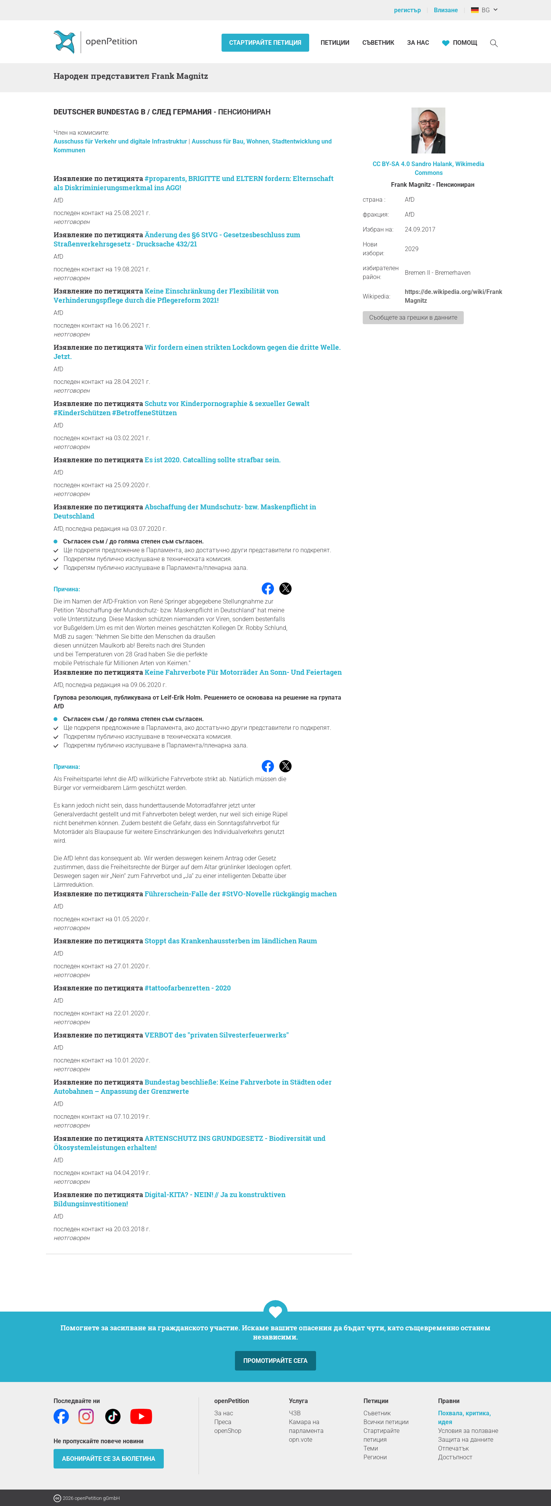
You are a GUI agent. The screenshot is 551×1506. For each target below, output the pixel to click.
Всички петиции (386, 1422)
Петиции (336, 42)
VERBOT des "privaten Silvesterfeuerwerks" (217, 1034)
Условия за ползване (468, 1430)
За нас (418, 42)
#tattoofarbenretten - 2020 (188, 987)
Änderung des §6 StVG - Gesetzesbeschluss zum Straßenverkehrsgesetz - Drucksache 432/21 (177, 239)
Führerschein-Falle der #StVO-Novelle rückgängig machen (241, 893)
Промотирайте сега (275, 1360)
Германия (193, 112)
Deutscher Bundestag (97, 112)
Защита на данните (465, 1439)
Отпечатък (453, 1448)
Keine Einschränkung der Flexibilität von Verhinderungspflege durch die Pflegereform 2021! (166, 295)
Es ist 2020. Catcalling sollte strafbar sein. (213, 459)
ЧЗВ (295, 1413)
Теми (371, 1448)
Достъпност (455, 1457)
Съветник (378, 42)
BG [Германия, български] (480, 10)
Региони (375, 1457)
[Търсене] (494, 42)
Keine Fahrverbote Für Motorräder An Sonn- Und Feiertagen (243, 672)
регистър (407, 10)
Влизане (446, 10)
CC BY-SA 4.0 (391, 164)
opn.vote (300, 1439)
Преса (222, 1422)
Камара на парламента (306, 1426)
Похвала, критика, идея (464, 1418)
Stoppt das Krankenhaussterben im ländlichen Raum (231, 940)
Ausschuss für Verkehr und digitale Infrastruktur (121, 141)
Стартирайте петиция (265, 42)
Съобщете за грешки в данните (413, 317)
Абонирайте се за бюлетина (108, 1458)
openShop (227, 1430)
